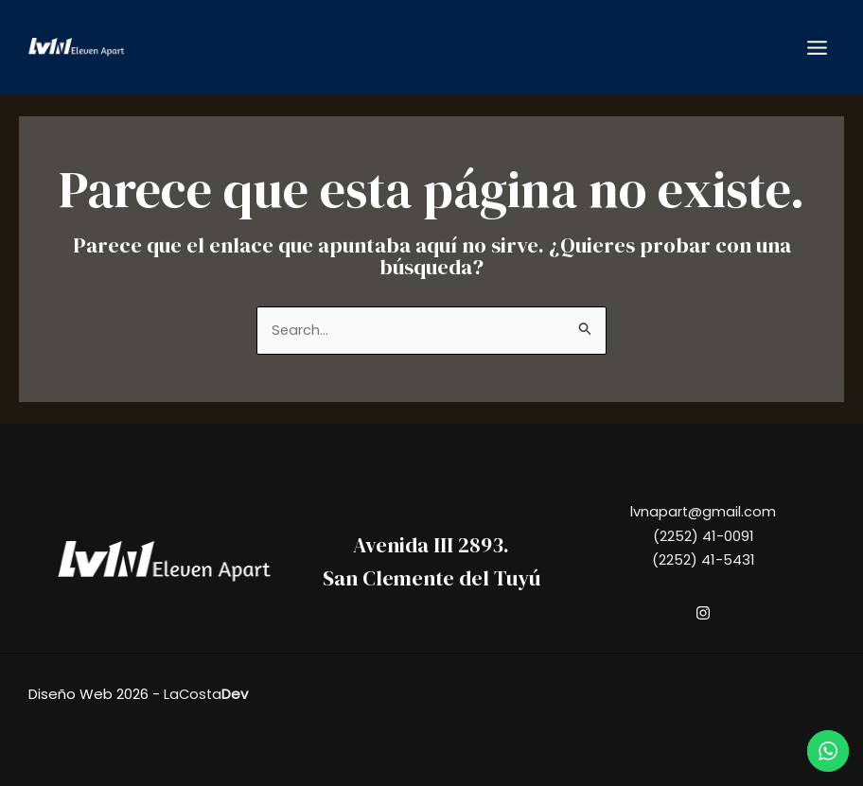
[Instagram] (703, 613)
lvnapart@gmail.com (703, 511)
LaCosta (207, 694)
